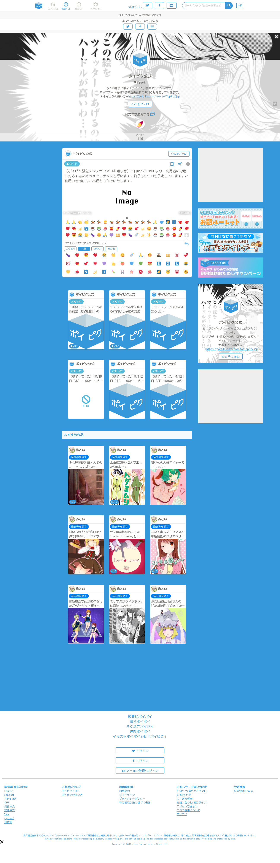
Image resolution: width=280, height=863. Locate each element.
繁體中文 (9, 810)
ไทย (6, 814)
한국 (7, 802)
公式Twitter (184, 795)
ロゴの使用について (188, 810)
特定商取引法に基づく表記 (134, 802)
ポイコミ (182, 814)
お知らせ (72, 164)
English (8, 791)
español (9, 795)
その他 (111, 248)
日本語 (8, 822)
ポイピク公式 (140, 76)
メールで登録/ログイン (140, 770)
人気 (84, 248)
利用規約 (124, 791)
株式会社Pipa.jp (243, 791)
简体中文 (9, 806)
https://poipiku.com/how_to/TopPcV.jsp (154, 96)
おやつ (97, 248)
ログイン (140, 750)
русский (9, 818)
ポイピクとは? (70, 791)
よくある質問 (184, 798)
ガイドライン (127, 795)
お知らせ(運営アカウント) (192, 791)
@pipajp (141, 82)
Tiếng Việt (10, 798)
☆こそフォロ (140, 104)
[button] (1, 842)
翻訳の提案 (21, 787)
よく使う (70, 248)
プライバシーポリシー (132, 798)
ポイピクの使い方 (72, 795)
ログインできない (187, 806)
